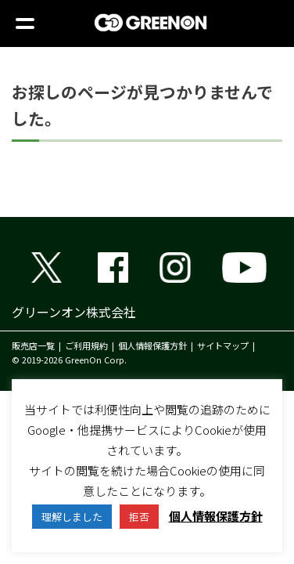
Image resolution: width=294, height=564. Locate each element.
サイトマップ (223, 345)
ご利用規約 (86, 345)
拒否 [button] (139, 516)
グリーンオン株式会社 (74, 311)
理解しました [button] (71, 516)
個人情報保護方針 (152, 345)
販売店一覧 (33, 345)
